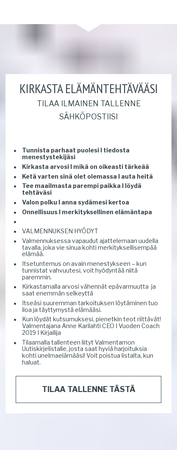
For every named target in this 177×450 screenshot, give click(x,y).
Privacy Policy (50, 436)
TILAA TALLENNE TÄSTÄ (89, 371)
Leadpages (130, 436)
